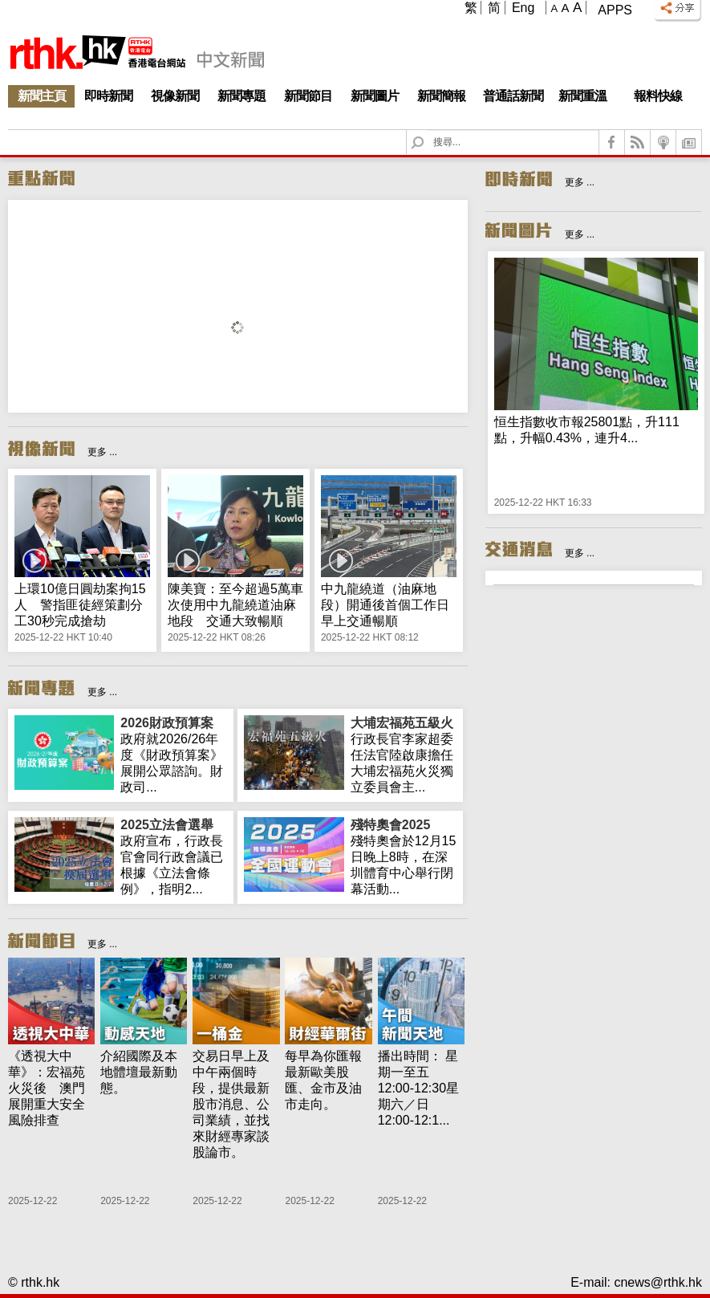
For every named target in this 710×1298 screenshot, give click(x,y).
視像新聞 (175, 96)
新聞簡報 (441, 96)
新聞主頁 (42, 96)
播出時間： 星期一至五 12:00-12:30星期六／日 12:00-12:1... (418, 1088)
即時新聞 (108, 96)
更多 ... (102, 452)
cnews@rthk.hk (658, 1282)
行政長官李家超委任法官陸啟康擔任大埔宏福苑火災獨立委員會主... (403, 754)
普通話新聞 (513, 96)
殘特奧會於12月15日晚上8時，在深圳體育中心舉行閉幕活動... (403, 856)
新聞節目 (308, 96)
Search (427, 130)
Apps (615, 10)
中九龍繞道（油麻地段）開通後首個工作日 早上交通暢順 (391, 605)
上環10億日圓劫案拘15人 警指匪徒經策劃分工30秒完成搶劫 (80, 605)
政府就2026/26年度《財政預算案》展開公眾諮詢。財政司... (173, 754)
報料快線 (658, 96)
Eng (523, 7)
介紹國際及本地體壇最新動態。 (138, 1072)
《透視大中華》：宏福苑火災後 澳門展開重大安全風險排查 (46, 1088)
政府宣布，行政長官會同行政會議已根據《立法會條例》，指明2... (173, 856)
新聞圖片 (375, 96)
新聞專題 (241, 96)
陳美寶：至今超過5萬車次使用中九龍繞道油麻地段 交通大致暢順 (235, 605)
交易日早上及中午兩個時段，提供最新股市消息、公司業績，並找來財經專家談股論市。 (231, 1104)
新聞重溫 (582, 96)
